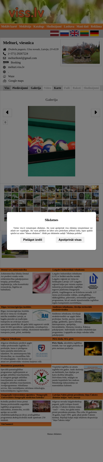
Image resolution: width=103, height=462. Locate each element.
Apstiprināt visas (70, 239)
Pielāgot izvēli (32, 239)
